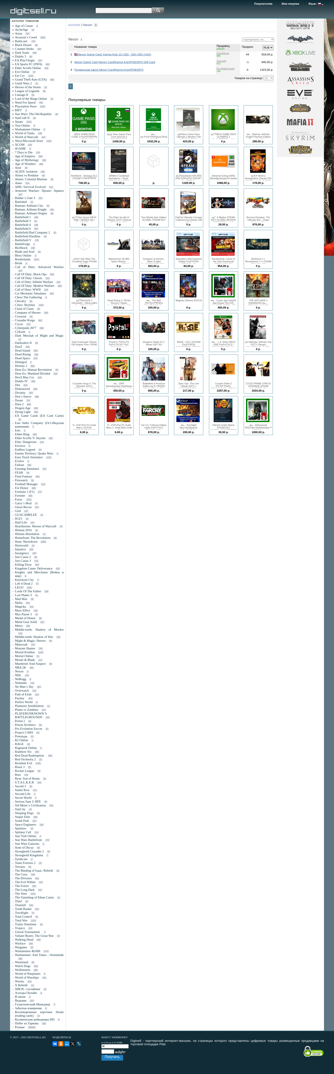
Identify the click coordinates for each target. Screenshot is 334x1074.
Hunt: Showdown (26, 541)
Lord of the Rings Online (31, 98)
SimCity (20, 809)
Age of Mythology (27, 160)
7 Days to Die (24, 152)
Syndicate (21, 859)
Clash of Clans (24, 308)
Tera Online (22, 125)
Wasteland (21, 962)
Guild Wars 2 (23, 83)
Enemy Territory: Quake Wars (34, 453)
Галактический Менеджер (32, 1004)
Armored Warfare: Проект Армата (39, 190)
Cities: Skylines (25, 305)
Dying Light (23, 412)
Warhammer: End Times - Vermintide (39, 955)
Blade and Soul (25, 251)
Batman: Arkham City (29, 205)
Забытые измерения (28, 1008)
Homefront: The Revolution (32, 537)
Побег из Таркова (27, 1023)
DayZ (18, 346)
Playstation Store (26, 106)
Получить (112, 1057)
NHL (18, 675)
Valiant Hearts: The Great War (34, 935)
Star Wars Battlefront (28, 840)
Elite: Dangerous (25, 442)
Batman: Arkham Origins (31, 213)
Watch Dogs (22, 966)
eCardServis (223, 53)
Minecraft (21, 644)
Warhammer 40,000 (27, 951)
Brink (18, 263)
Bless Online (23, 255)
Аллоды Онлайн (26, 993)
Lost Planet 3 (23, 595)
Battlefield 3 (23, 221)
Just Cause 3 (23, 560)
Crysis (19, 324)
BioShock (21, 247)
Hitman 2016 (23, 530)
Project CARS (24, 732)
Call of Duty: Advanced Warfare (39, 267)
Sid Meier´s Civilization (30, 805)
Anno (18, 183)
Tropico (20, 928)
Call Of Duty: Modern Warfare (34, 285)
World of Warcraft (26, 137)
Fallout (19, 465)
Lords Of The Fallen (28, 591)
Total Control (23, 916)
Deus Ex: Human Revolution (33, 369)
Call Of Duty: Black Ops (31, 274)
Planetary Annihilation (29, 706)
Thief (18, 901)
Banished (21, 201)
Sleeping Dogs (24, 813)
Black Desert (23, 45)
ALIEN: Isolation (26, 171)
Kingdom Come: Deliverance (34, 568)
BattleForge (22, 244)
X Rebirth (21, 985)
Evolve (19, 461)
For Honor (21, 488)
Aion (18, 167)
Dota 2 (19, 404)
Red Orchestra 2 (25, 759)
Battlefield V (23, 240)
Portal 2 (20, 721)
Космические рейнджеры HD (35, 1019)
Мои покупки (290, 3)
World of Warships (27, 977)
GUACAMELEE (26, 514)
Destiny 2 (21, 366)
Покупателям (263, 3)
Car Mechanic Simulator (30, 293)
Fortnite (20, 495)
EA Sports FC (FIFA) (28, 64)
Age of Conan (24, 25)
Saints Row (22, 790)
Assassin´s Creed (26, 37)
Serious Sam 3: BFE (28, 801)
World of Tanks (25, 133)
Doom (19, 400)
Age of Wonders (25, 164)
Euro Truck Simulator (29, 457)
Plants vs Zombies (26, 709)
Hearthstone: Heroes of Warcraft (35, 526)
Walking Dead (24, 939)
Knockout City (24, 579)
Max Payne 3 (23, 614)
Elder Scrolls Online (28, 68)
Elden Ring (22, 434)
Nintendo (21, 683)
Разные (20, 1027)
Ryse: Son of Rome (27, 778)
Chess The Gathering (28, 297)
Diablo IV (21, 381)
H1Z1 (18, 518)
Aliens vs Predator (27, 175)
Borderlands (22, 259)
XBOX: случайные (27, 989)
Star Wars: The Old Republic (33, 114)
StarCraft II (22, 118)
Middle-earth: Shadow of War (34, 637)
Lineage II (21, 95)
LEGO (19, 587)
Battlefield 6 (23, 228)
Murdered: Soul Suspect (30, 663)
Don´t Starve (23, 396)
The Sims (21, 893)
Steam (19, 121)
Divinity (20, 392)
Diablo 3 (20, 56)
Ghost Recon (23, 507)
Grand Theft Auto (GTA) (31, 79)
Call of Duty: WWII (28, 289)
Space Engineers (25, 824)
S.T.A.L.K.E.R (24, 782)
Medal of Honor (25, 618)
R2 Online (21, 740)
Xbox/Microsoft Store (29, 141)
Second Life (22, 794)
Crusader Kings (25, 320)
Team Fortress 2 (25, 863)
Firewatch (21, 480)
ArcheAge (21, 29)
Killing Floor (23, 564)
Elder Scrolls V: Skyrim (30, 438)
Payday (20, 698)
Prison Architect (25, 725)
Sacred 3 (20, 786)
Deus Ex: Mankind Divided (32, 373)
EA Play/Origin (25, 60)
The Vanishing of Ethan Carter (34, 897)
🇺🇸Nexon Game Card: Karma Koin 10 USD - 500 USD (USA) (112, 54)
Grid (18, 511)
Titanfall (20, 905)
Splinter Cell (23, 832)
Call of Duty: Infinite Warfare (34, 282)
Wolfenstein (22, 970)
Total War (21, 920)
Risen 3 (19, 767)
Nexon (19, 671)
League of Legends (27, 91)
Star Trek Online (25, 836)
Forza (19, 499)
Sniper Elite (22, 817)
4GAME (20, 148)
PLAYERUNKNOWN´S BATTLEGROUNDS (31, 715)
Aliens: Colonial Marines (31, 179)
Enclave (20, 445)
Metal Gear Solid (26, 622)
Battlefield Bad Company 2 (32, 232)
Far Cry (20, 75)
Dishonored (22, 389)
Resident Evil (23, 763)
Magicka (20, 606)
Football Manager (26, 484)
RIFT (18, 110)
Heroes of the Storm (28, 87)
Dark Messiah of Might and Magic (39, 335)
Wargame (21, 947)
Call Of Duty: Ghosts (28, 278)
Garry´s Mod (23, 503)
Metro (19, 625)
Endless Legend (25, 449)
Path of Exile (23, 694)
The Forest (22, 886)
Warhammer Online (27, 129)
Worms (19, 981)
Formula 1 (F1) (25, 491)
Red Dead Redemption (30, 755)
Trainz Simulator (26, 924)
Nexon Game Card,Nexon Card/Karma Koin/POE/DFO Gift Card (114, 62)
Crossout (20, 316)
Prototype (21, 736)
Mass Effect (22, 610)
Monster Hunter (25, 648)
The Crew (21, 874)
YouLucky (221, 61)
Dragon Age (22, 408)
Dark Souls (22, 52)
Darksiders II (23, 343)
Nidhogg (20, 679)
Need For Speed (25, 102)
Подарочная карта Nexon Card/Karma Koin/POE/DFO (108, 69)
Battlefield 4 (23, 224)
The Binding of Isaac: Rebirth (34, 870)
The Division (23, 878)
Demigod (21, 362)
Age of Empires (25, 156)
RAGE (19, 744)
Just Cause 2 (23, 557)
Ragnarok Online (26, 748)
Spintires (21, 828)
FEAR (19, 472)
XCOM (19, 144)
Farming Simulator (27, 468)
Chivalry (20, 301)
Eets (17, 430)
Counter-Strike (24, 48)
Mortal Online (24, 656)
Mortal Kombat (25, 652)
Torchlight (21, 912)
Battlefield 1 (23, 217)
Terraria (20, 866)
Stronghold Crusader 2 (29, 851)
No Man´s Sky (24, 686)
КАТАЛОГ (74, 25)
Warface (20, 943)
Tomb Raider (23, 909)
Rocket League (24, 771)
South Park (22, 820)
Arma (18, 33)
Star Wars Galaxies (27, 843)
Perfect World (24, 702)
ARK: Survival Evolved (30, 187)
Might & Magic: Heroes (30, 640)
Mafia (19, 602)
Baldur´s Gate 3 (25, 198)
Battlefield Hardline (27, 236)
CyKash (20, 331)
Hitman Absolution (27, 534)
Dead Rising (23, 354)
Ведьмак (20, 1000)
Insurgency (22, 553)
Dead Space (22, 358)
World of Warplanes (27, 973)
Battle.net (21, 41)
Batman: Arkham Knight (30, 209)
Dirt (17, 385)
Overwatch (22, 690)
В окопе (20, 996)
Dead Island (22, 350)
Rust (18, 774)
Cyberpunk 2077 (25, 328)
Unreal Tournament (27, 932)
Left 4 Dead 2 (24, 583)
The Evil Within (25, 882)
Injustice (20, 549)
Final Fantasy (23, 476)
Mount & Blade (25, 660)
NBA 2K (20, 667)
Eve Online (22, 72)
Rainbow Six (23, 751)
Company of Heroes (28, 312)
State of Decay (24, 847)
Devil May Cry (24, 377)
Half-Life (21, 522)
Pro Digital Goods (226, 68)
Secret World (23, 797)
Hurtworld (21, 545)
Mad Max (21, 599)
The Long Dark (25, 889)
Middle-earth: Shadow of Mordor (39, 629)
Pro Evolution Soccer (28, 728)
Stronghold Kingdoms (29, 855)
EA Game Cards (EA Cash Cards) (39, 415)
